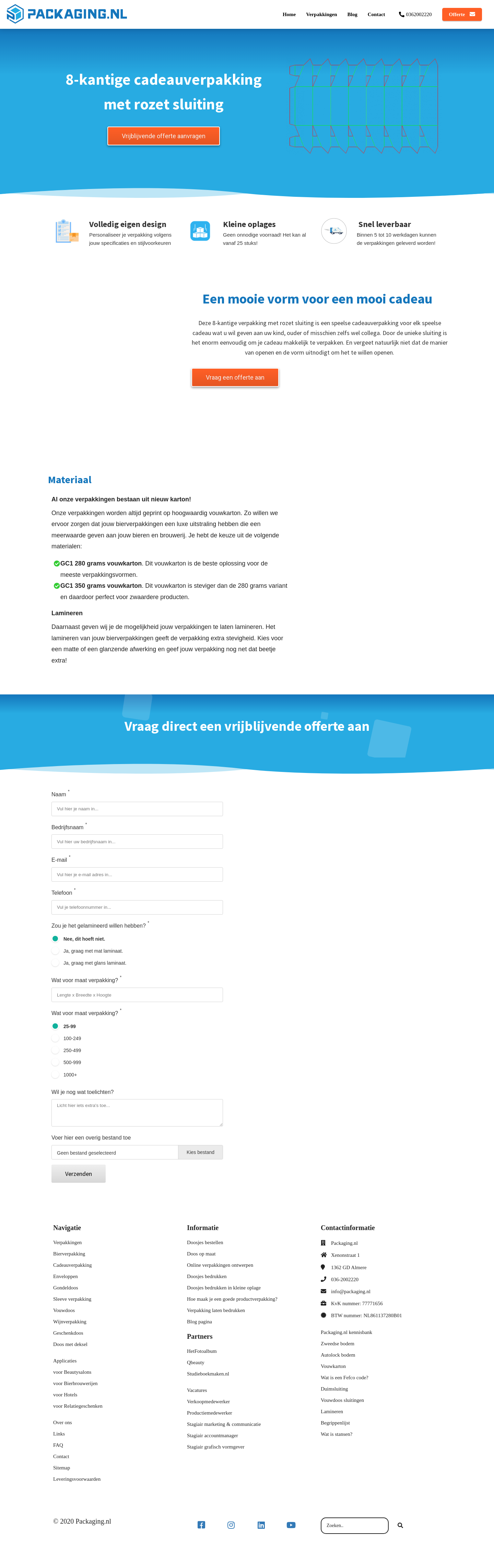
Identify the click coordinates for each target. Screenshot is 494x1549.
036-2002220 (344, 1281)
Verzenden (78, 1175)
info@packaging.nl (350, 1293)
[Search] (400, 1527)
